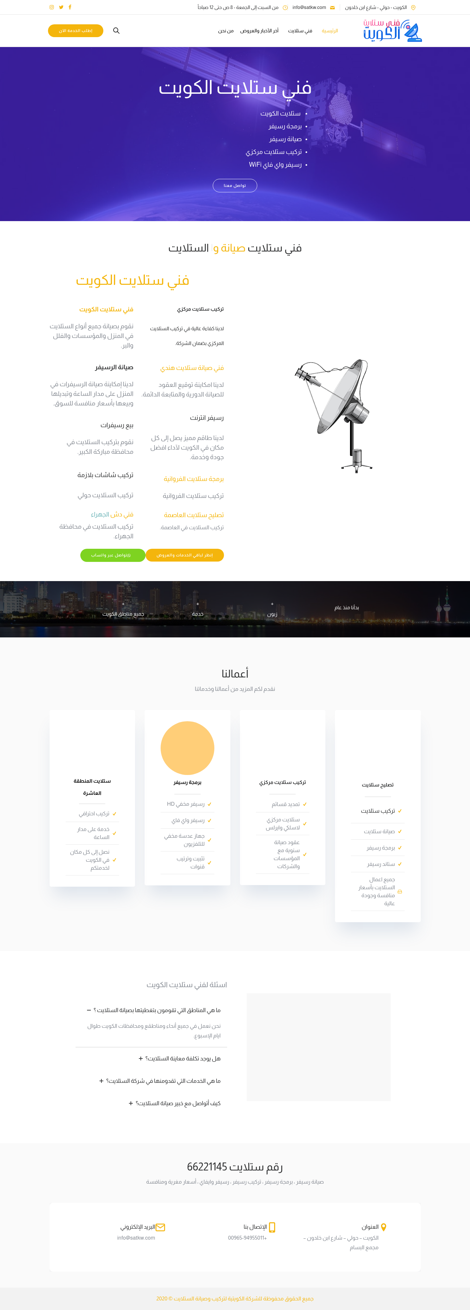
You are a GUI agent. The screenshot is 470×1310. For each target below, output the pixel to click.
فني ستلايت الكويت (132, 280)
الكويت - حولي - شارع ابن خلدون (376, 7)
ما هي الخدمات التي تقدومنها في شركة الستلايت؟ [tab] (159, 1081)
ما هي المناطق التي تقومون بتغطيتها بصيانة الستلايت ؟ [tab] (152, 1010)
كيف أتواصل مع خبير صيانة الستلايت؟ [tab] (173, 1103)
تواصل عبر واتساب (111, 555)
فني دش (112, 514)
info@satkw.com (309, 7)
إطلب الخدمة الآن (77, 30)
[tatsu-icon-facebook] (69, 7)
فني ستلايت (299, 30)
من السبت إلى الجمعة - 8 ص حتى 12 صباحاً (238, 7)
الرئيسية (328, 30)
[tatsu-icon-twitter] (61, 7)
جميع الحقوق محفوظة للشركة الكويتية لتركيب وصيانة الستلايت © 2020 (235, 1299)
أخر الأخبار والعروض (258, 30)
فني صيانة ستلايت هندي (192, 367)
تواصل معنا (235, 185)
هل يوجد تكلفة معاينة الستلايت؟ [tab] (178, 1058)
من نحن (224, 30)
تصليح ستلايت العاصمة (194, 514)
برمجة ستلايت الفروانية (194, 478)
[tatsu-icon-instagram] (52, 7)
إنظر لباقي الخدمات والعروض (184, 555)
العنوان (370, 1227)
